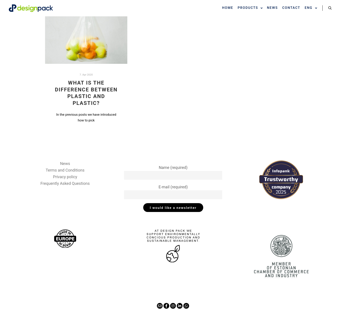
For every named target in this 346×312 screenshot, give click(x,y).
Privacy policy (65, 176)
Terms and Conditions (65, 170)
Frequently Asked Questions (65, 183)
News (65, 163)
